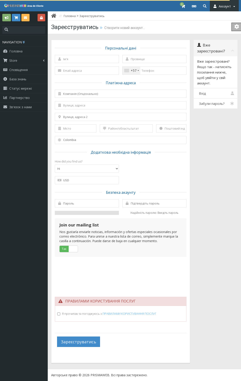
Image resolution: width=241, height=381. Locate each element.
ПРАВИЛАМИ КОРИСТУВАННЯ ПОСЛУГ (129, 314)
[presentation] (120, 274)
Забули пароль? (215, 103)
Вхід (215, 93)
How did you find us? (68, 161)
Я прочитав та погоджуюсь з (109, 314)
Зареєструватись (92, 16)
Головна (70, 16)
